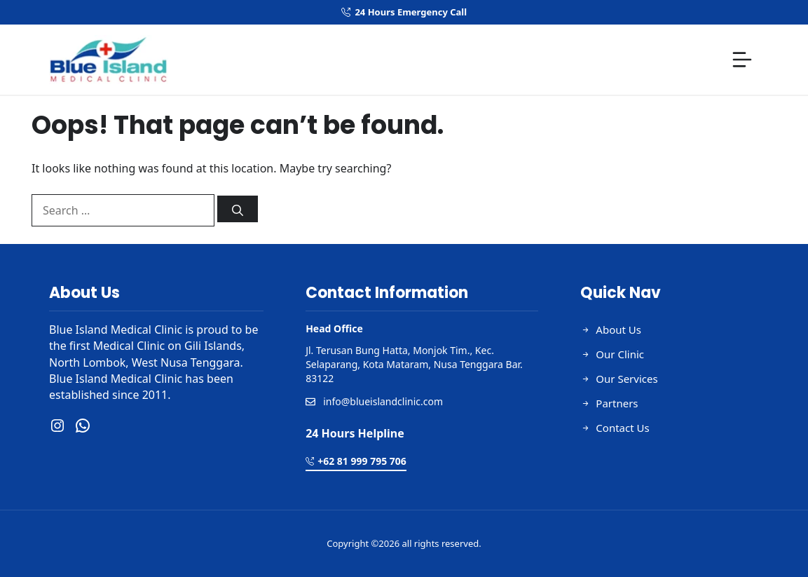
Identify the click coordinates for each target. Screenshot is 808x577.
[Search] (237, 209)
